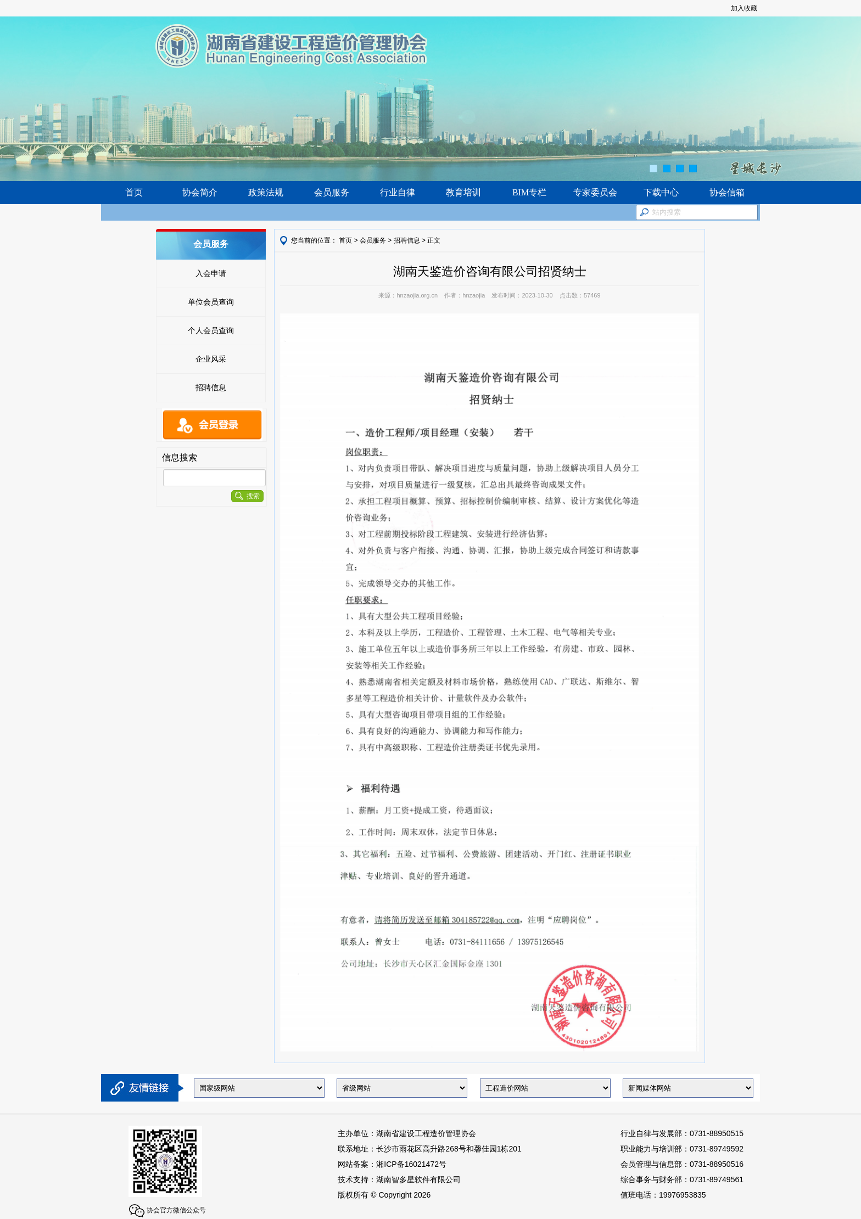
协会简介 (199, 192)
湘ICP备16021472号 (411, 1164)
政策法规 (265, 192)
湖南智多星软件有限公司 (418, 1179)
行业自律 (397, 192)
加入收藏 (744, 8)
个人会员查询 (211, 330)
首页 (134, 192)
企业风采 (210, 359)
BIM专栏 (529, 192)
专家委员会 (595, 192)
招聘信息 (210, 387)
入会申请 (210, 273)
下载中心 (661, 192)
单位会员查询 (211, 301)
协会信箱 (727, 192)
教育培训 (463, 192)
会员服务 (331, 192)
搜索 (247, 496)
